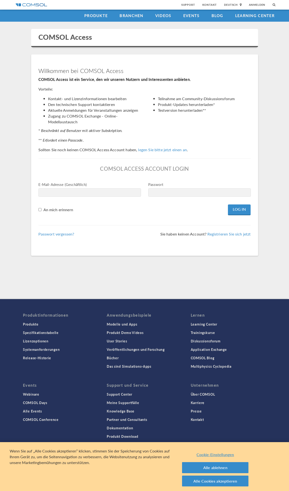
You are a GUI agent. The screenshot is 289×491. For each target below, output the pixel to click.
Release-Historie (37, 357)
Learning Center (255, 15)
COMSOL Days (35, 402)
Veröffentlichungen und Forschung (135, 349)
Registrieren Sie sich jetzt (229, 234)
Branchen (131, 15)
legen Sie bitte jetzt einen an (162, 149)
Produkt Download (122, 436)
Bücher (113, 357)
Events (191, 15)
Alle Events (32, 411)
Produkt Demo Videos (125, 332)
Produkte (96, 15)
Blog (217, 15)
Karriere (198, 402)
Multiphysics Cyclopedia (211, 366)
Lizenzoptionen (36, 341)
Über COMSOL (203, 394)
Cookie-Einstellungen (215, 456)
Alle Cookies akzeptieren (215, 482)
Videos (163, 15)
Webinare (31, 394)
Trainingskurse (203, 332)
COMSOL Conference (41, 419)
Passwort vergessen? (56, 234)
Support (188, 5)
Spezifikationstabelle (41, 332)
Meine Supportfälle (123, 402)
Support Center (119, 394)
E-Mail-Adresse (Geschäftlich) (62, 184)
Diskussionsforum (206, 341)
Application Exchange (209, 349)
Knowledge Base (120, 411)
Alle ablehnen (215, 469)
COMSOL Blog (202, 357)
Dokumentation (120, 428)
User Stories (117, 341)
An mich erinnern (58, 209)
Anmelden (257, 5)
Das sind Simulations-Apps (129, 366)
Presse (196, 411)
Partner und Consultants (127, 419)
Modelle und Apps (122, 324)
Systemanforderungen (41, 349)
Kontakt (209, 5)
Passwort (155, 184)
